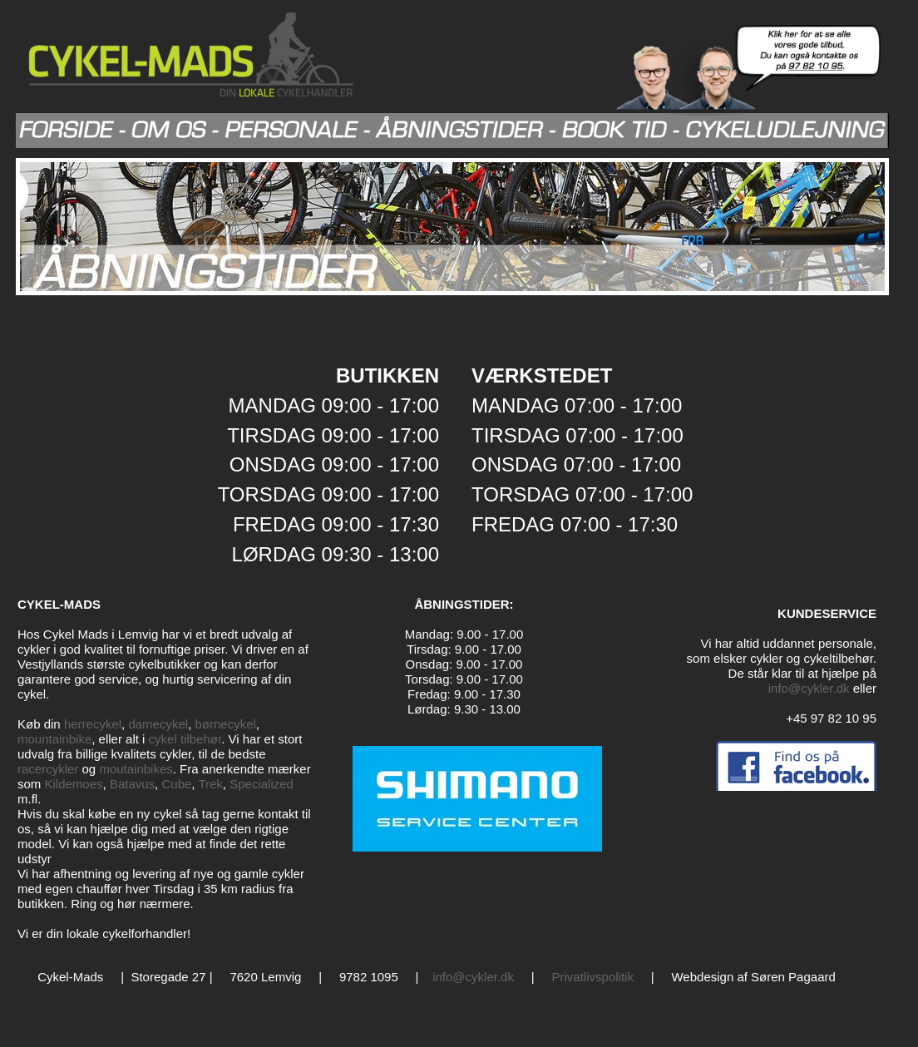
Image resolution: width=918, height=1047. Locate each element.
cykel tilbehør (185, 739)
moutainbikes (135, 769)
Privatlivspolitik (593, 977)
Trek (210, 784)
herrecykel (92, 724)
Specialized (262, 784)
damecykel (158, 724)
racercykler (47, 769)
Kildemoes (74, 784)
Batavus (132, 784)
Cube (176, 784)
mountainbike (54, 739)
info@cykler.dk (809, 688)
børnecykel (225, 724)
